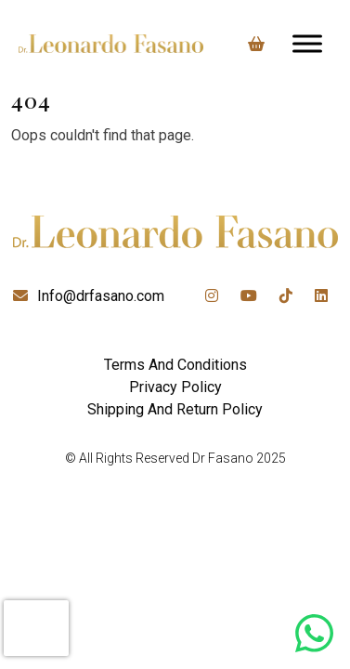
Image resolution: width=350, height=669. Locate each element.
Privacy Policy (175, 387)
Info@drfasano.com (100, 296)
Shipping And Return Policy (175, 409)
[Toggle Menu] (307, 43)
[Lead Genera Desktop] (111, 44)
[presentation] (36, 628)
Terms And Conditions (175, 365)
